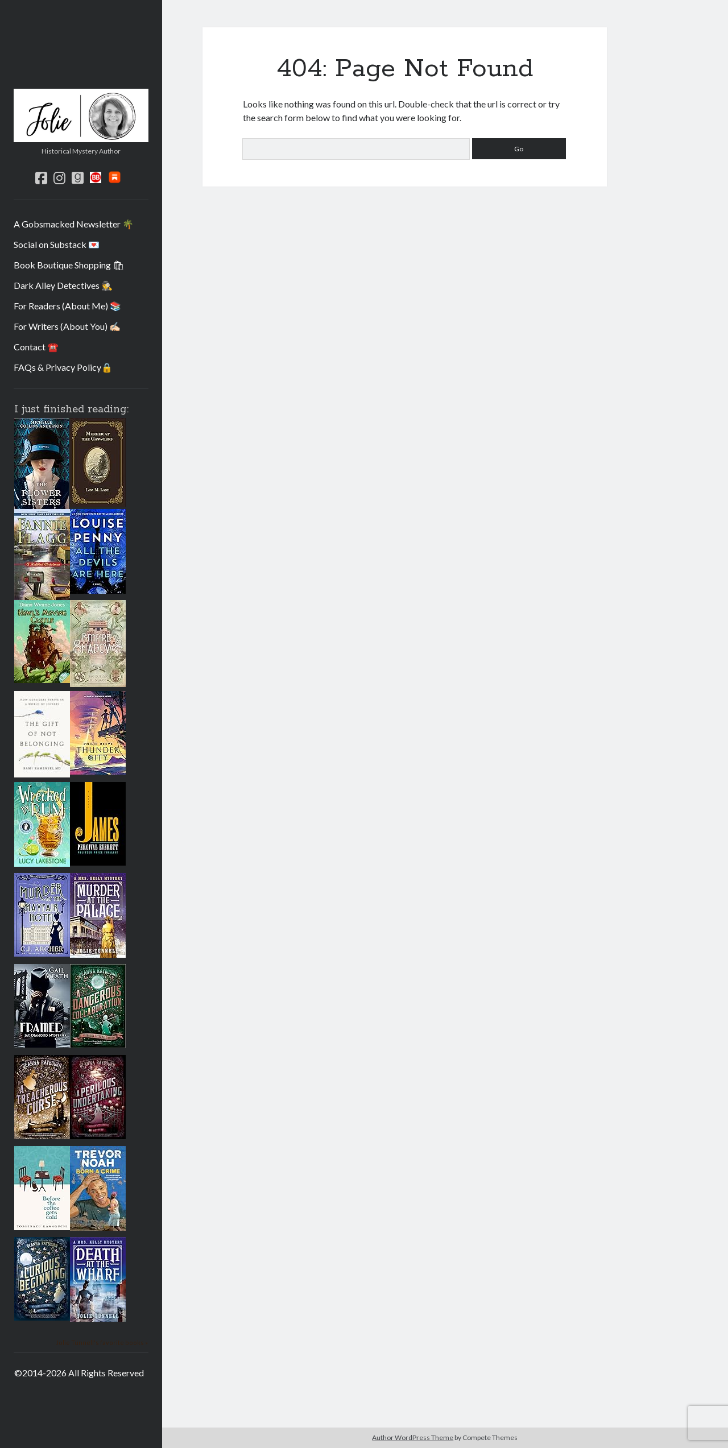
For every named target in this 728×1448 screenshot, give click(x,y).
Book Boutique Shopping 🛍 (69, 264)
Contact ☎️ (36, 346)
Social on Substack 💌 (57, 244)
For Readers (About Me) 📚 (67, 305)
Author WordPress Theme (412, 1437)
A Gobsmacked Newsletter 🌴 (74, 223)
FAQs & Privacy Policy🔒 (63, 367)
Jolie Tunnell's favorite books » (102, 1342)
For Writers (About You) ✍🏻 (67, 326)
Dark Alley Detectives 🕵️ (63, 285)
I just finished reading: (71, 409)
